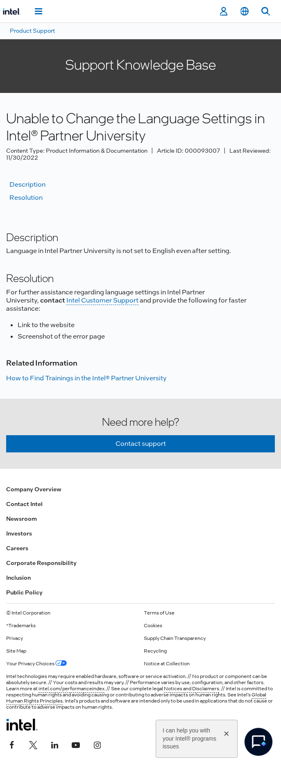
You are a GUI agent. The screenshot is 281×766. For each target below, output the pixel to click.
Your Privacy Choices (36, 663)
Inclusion (18, 577)
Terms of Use (159, 613)
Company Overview (33, 489)
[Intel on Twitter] (33, 744)
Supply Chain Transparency (175, 638)
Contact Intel (24, 504)
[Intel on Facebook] (12, 744)
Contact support (141, 443)
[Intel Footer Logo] (22, 725)
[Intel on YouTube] (76, 744)
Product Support (32, 30)
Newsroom (21, 518)
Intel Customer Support (102, 300)
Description (27, 184)
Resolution (26, 197)
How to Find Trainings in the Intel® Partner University (86, 378)
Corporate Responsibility (41, 563)
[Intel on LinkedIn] (54, 744)
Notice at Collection (167, 663)
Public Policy (24, 592)
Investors (19, 533)
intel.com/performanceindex (71, 688)
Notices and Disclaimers (191, 688)
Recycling (155, 651)
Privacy (14, 638)
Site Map (16, 651)
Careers (17, 548)
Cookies (153, 625)
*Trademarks (21, 625)
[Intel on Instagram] (97, 744)
